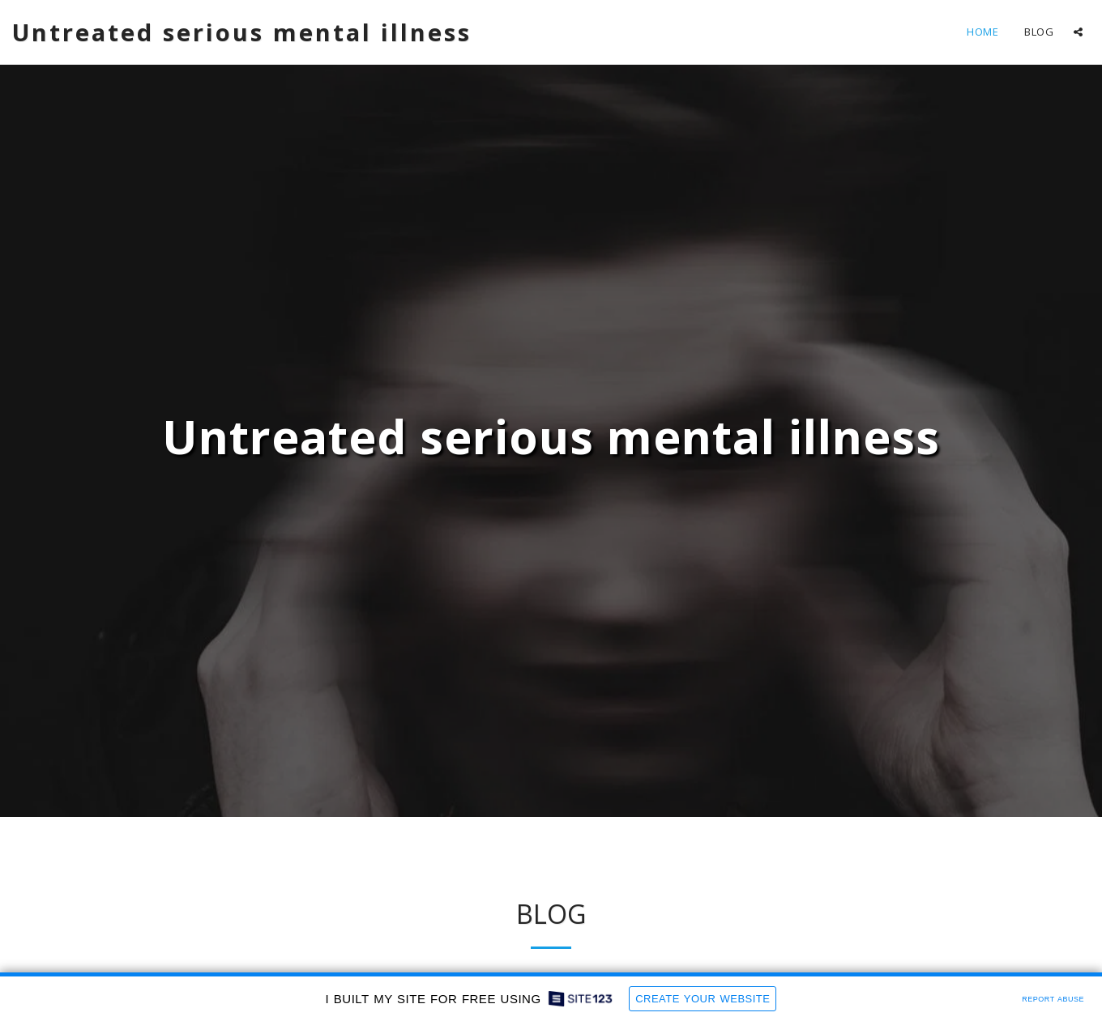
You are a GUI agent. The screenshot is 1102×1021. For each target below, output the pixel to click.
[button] (1078, 32)
